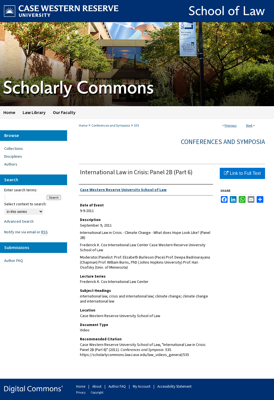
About (97, 386)
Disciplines (13, 156)
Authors (10, 164)
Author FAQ (13, 261)
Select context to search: (25, 204)
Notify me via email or (26, 232)
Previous (231, 125)
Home (83, 125)
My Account (142, 386)
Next (249, 125)
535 (136, 125)
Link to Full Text (242, 173)
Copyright (97, 392)
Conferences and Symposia (110, 125)
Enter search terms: (20, 190)
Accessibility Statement (174, 386)
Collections (13, 149)
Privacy (81, 392)
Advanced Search (19, 221)
